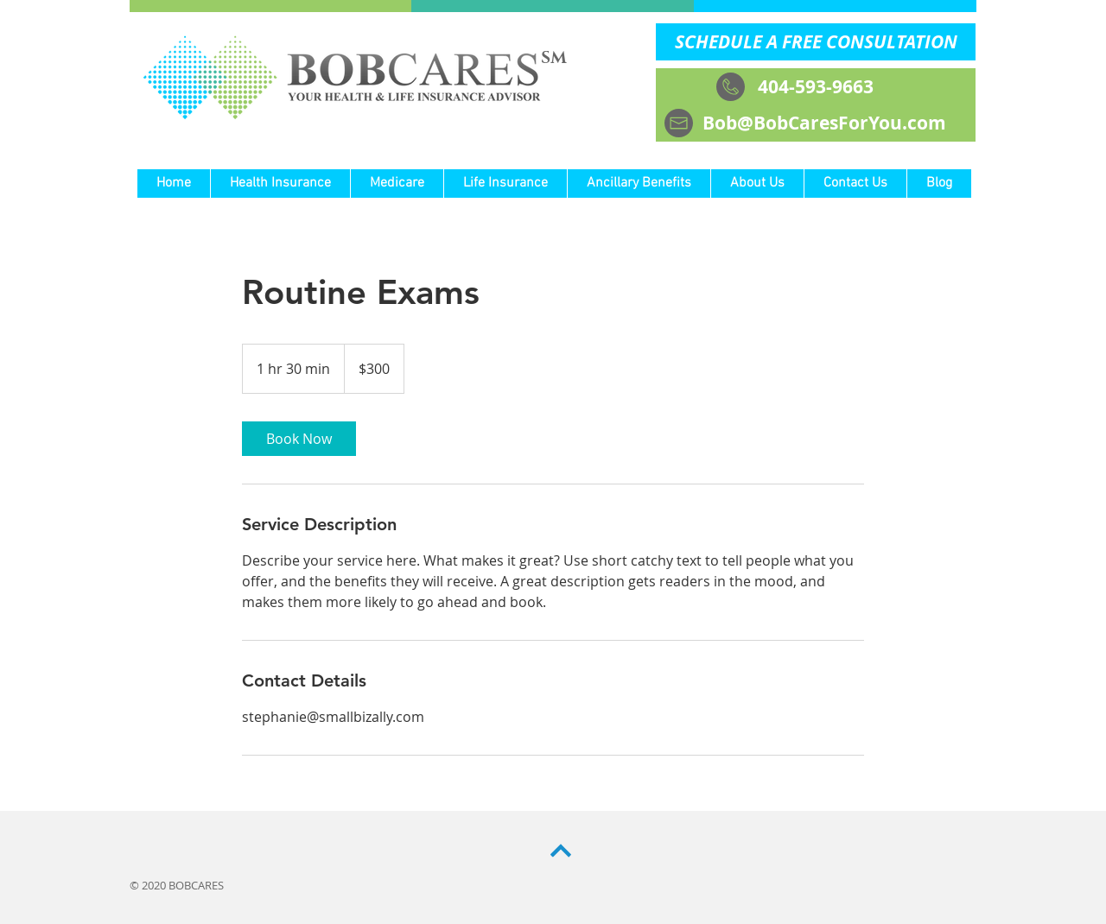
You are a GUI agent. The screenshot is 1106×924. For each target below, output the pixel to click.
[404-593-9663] (816, 86)
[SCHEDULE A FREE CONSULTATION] (816, 41)
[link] (299, 438)
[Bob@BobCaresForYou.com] (816, 123)
